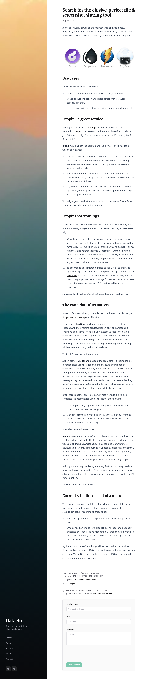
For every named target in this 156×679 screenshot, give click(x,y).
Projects (9, 648)
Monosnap (80, 317)
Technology (90, 579)
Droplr (78, 131)
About (8, 653)
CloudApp (92, 127)
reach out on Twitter (102, 593)
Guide (8, 643)
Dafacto (14, 620)
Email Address (72, 604)
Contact (9, 659)
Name (68, 617)
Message (70, 629)
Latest (9, 637)
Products (79, 579)
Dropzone (72, 275)
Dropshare (67, 317)
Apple (72, 583)
